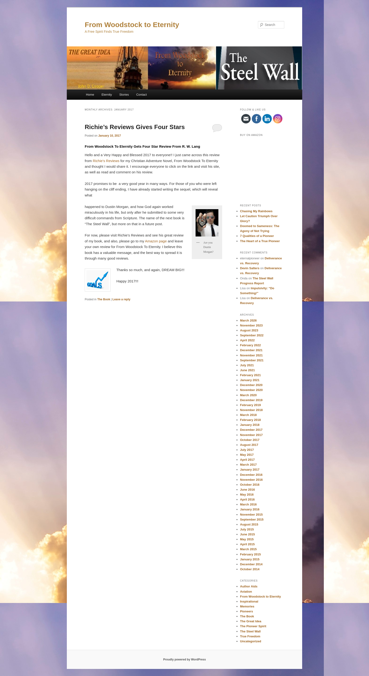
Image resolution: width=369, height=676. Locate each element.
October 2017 (249, 440)
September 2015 (252, 519)
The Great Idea (250, 621)
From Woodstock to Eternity (132, 25)
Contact (141, 94)
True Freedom (250, 636)
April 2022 (247, 340)
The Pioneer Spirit (253, 626)
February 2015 (250, 554)
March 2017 (248, 464)
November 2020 (251, 390)
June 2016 (247, 489)
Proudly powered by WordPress (184, 659)
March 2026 (248, 320)
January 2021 (249, 380)
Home (90, 94)
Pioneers (246, 611)
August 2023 (249, 330)
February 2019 (250, 405)
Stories (124, 94)
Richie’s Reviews (106, 161)
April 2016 (247, 499)
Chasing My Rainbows (256, 211)
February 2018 (250, 420)
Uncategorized (250, 641)
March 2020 (248, 395)
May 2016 (247, 494)
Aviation (246, 591)
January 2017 (249, 469)
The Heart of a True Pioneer (260, 241)
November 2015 (251, 514)
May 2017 (247, 454)
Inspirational (249, 601)
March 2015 (248, 549)
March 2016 (248, 504)
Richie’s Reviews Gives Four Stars (135, 126)
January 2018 (249, 425)
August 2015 (249, 524)
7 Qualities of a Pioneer (257, 236)
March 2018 (248, 415)
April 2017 (247, 459)
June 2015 (247, 534)
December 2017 (251, 430)
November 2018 (251, 410)
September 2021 (252, 360)
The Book (103, 299)
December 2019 (251, 400)
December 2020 (251, 385)
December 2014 (251, 564)
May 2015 (247, 539)
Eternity (106, 94)
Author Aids (248, 586)
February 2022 (250, 345)
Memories (247, 606)
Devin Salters (249, 268)
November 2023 (251, 325)
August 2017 (249, 445)
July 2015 (247, 529)
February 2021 (250, 375)
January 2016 (249, 509)
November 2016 (251, 479)
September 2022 (252, 335)
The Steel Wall (250, 631)
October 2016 (249, 484)
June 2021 (247, 370)
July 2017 (247, 450)
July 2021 (247, 365)
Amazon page (156, 241)
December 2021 (251, 350)
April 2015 (247, 544)
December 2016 (251, 474)
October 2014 (249, 569)
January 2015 (249, 559)
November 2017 (251, 435)
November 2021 (251, 355)
